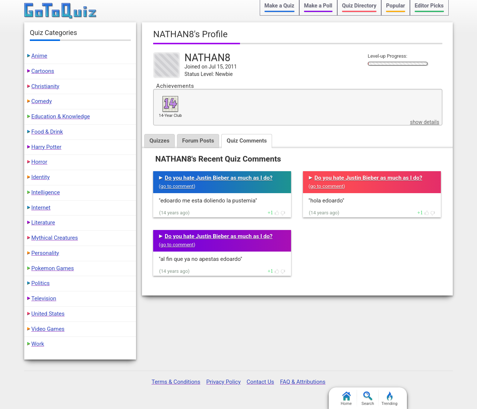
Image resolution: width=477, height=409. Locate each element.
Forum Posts (198, 140)
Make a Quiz (279, 6)
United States (47, 313)
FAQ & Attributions (302, 381)
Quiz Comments (247, 140)
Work (37, 344)
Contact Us (260, 381)
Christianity (45, 86)
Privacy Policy (223, 381)
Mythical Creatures (54, 237)
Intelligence (45, 192)
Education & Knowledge (60, 116)
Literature (43, 222)
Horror (39, 162)
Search (367, 399)
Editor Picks (429, 6)
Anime (39, 55)
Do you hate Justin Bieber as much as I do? (218, 178)
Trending (390, 399)
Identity (40, 177)
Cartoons (42, 71)
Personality (45, 253)
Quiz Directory (359, 6)
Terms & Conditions (176, 381)
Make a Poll (318, 6)
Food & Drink (47, 131)
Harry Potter (46, 147)
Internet (40, 207)
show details (424, 122)
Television (43, 298)
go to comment (177, 186)
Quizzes (159, 140)
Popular (395, 6)
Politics (40, 283)
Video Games (47, 329)
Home (346, 399)
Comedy (41, 101)
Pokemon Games (52, 268)
